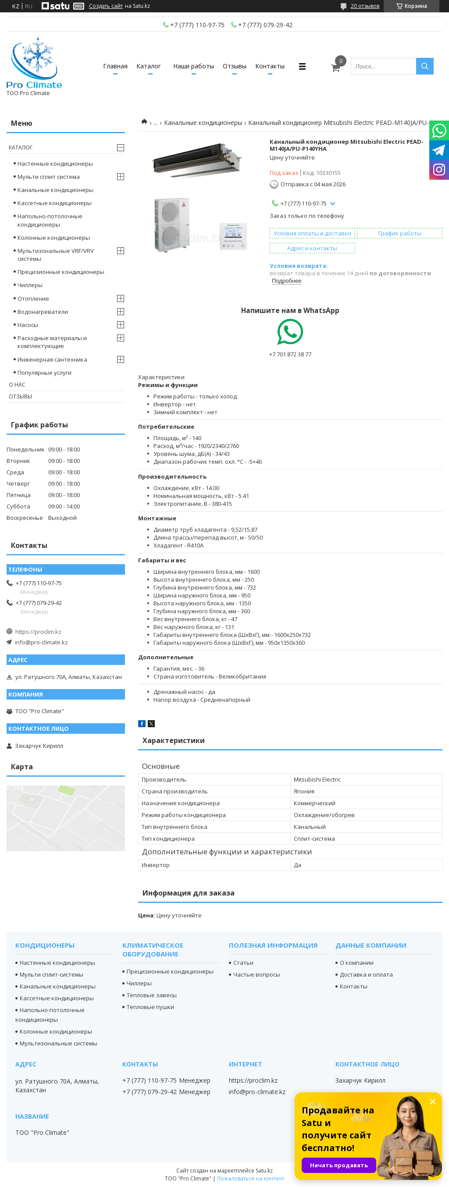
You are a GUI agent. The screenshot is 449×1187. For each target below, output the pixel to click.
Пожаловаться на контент (250, 1178)
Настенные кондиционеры (55, 163)
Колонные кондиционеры (54, 238)
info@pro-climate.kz (41, 642)
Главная (115, 66)
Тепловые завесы (152, 995)
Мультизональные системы (58, 1043)
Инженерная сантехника (52, 359)
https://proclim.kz (38, 631)
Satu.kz (264, 1170)
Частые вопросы (256, 974)
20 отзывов (365, 6)
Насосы (28, 325)
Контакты (270, 66)
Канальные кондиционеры (203, 122)
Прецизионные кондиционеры (61, 272)
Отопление (33, 298)
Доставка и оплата (366, 974)
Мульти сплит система (49, 177)
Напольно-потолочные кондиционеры (50, 220)
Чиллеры (30, 285)
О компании (357, 963)
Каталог (148, 66)
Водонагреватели (43, 312)
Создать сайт (106, 6)
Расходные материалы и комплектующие (52, 342)
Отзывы (234, 66)
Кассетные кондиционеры (55, 203)
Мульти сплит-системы (51, 974)
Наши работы (193, 66)
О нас (17, 384)
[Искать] (425, 66)
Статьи (243, 963)
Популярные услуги (44, 373)
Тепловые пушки (150, 1007)
